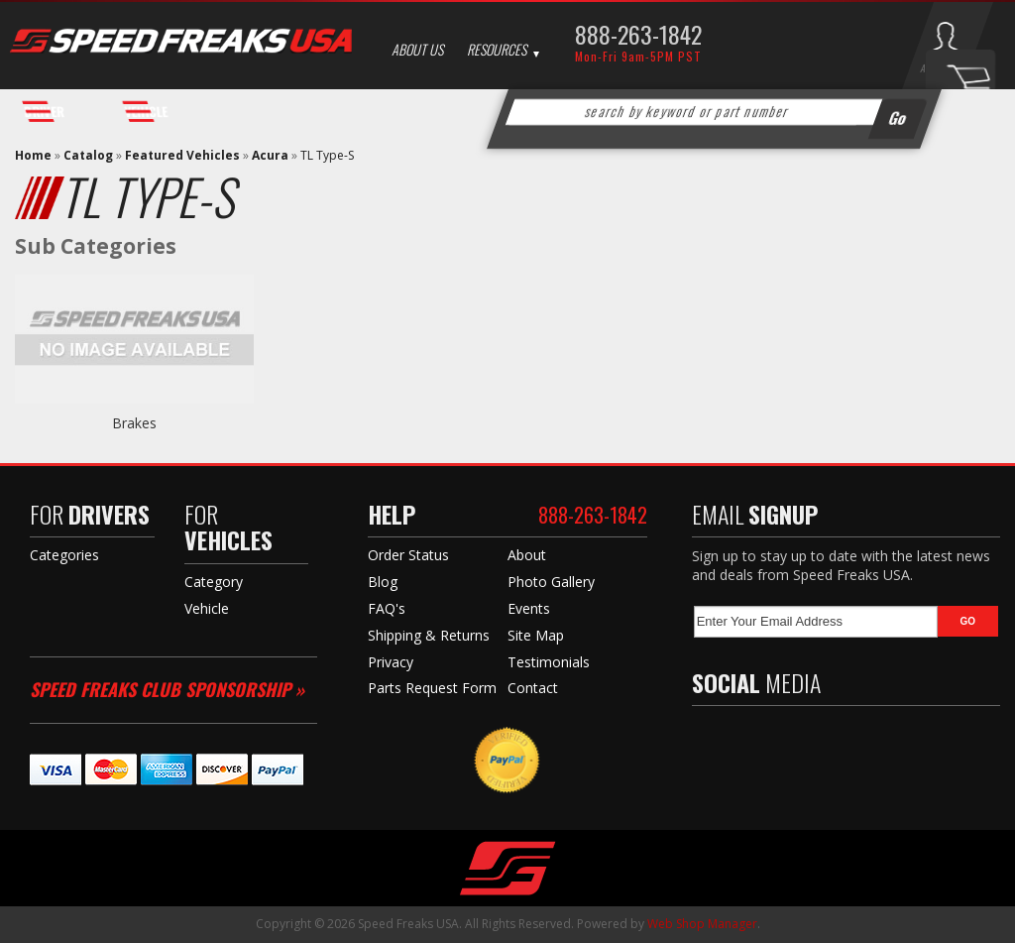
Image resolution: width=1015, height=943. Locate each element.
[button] (714, 112)
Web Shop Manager (702, 923)
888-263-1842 (638, 34)
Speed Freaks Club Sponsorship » (167, 689)
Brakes (134, 422)
